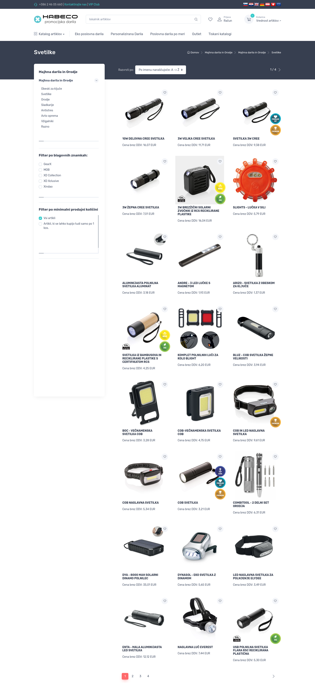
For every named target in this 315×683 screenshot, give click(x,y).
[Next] (273, 659)
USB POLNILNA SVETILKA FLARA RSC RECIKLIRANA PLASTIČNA (250, 635)
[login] (227, 19)
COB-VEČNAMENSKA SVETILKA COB (199, 423)
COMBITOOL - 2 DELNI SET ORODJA (251, 493)
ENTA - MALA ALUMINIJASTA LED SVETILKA (142, 633)
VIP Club (94, 4)
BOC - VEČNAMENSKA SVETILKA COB (137, 423)
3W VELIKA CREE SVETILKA (196, 138)
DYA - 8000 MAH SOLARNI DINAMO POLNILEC (140, 563)
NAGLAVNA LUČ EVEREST (195, 632)
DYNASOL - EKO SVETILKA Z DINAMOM (197, 563)
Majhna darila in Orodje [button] (69, 80)
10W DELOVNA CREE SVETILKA (143, 138)
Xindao (49, 174)
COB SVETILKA (188, 492)
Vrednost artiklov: (268, 19)
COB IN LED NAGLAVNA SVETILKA (249, 423)
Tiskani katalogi (220, 34)
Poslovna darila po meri (167, 34)
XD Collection (53, 162)
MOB (48, 157)
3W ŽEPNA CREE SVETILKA (140, 205)
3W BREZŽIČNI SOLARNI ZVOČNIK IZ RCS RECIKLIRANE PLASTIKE (198, 209)
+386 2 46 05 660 (50, 4)
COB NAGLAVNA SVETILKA (140, 492)
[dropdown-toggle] (249, 19)
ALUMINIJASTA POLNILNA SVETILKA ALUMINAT (140, 280)
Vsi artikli (50, 202)
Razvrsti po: (126, 70)
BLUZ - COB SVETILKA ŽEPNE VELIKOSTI (253, 350)
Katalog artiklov (48, 34)
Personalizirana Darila (127, 34)
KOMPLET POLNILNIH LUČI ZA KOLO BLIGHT (198, 350)
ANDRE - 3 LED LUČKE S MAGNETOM (194, 280)
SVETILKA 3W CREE (246, 138)
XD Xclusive (52, 168)
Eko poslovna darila (89, 34)
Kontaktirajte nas (75, 4)
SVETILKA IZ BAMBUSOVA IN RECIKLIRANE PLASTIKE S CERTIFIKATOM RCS (141, 352)
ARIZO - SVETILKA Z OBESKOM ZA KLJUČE (254, 280)
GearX (49, 151)
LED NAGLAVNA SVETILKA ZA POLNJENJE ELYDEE (253, 563)
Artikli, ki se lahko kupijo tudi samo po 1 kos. (69, 209)
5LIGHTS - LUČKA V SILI (249, 205)
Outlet (196, 34)
